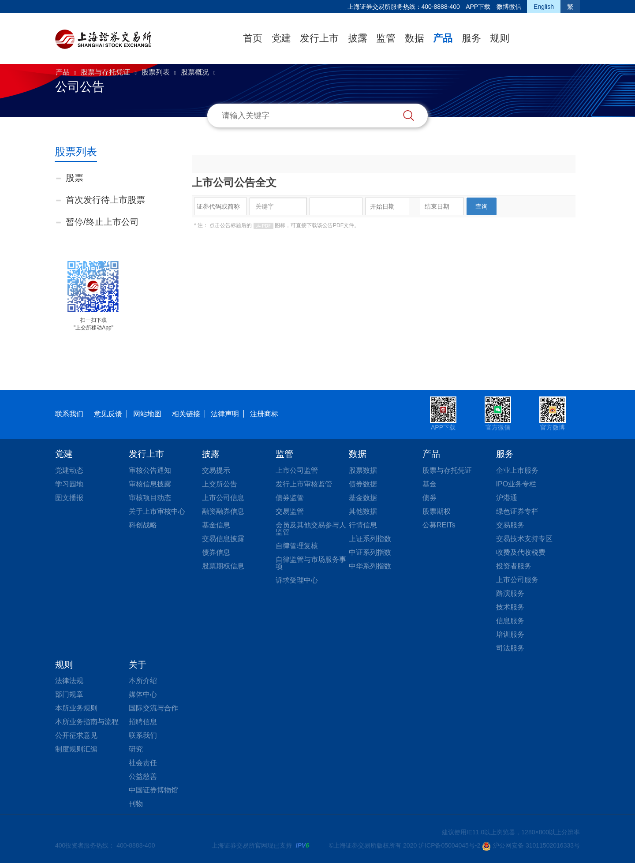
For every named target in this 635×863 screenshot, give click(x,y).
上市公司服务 (517, 579)
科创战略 (143, 525)
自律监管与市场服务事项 (311, 563)
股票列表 (156, 72)
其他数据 (363, 511)
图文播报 (69, 497)
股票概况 (195, 72)
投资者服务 (513, 566)
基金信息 (216, 525)
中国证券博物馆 (153, 790)
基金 (429, 484)
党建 (281, 38)
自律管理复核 (297, 545)
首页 (252, 38)
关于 (137, 664)
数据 (414, 38)
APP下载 (478, 6)
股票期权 (436, 511)
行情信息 (363, 525)
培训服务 (510, 634)
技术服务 (510, 607)
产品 (442, 38)
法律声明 (225, 414)
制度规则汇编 (76, 749)
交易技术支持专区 (524, 538)
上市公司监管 (297, 470)
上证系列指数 (370, 538)
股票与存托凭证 (105, 72)
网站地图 (147, 414)
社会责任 (143, 762)
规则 (499, 38)
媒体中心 (143, 694)
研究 (136, 749)
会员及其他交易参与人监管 (311, 528)
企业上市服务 (517, 470)
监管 (386, 38)
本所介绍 (143, 680)
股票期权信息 (223, 566)
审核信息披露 (150, 484)
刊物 (136, 803)
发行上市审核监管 (304, 484)
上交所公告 (219, 484)
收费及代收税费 (520, 552)
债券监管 (290, 497)
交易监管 (290, 511)
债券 (429, 497)
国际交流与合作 (153, 708)
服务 (471, 38)
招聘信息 (143, 721)
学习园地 (69, 484)
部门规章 (69, 694)
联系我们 (69, 414)
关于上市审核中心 (157, 511)
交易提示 (216, 470)
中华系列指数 (370, 566)
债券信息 (216, 552)
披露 (357, 38)
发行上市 (319, 38)
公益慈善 (143, 776)
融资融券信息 (223, 511)
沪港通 (506, 497)
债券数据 (363, 484)
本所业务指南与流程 (87, 721)
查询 (481, 206)
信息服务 (510, 620)
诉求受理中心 (297, 580)
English (544, 6)
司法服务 (510, 648)
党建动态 (69, 470)
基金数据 (363, 497)
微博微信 (509, 6)
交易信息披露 (223, 538)
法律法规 (69, 680)
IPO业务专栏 (516, 484)
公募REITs (439, 525)
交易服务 (510, 525)
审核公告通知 (150, 470)
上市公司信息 (223, 497)
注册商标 (264, 414)
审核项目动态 (150, 497)
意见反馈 (108, 414)
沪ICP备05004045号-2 (449, 845)
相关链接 (186, 414)
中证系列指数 (370, 552)
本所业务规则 (76, 708)
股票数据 (363, 470)
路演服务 (510, 593)
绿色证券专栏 (517, 511)
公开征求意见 (76, 735)
